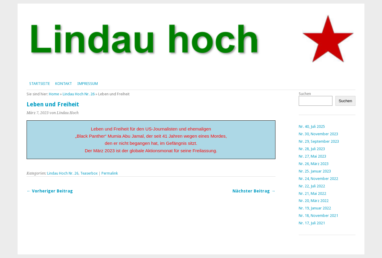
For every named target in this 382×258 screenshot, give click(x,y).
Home (54, 94)
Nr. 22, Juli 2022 (312, 186)
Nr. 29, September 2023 (319, 141)
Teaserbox (89, 173)
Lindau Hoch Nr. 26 (79, 94)
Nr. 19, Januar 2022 (315, 208)
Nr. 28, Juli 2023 (312, 149)
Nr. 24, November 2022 (318, 178)
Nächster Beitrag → (253, 191)
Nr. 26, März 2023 (314, 163)
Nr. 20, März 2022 (314, 200)
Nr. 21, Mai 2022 (312, 193)
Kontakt (63, 83)
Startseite (39, 83)
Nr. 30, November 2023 (318, 134)
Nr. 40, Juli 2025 (312, 126)
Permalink (109, 173)
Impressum (87, 83)
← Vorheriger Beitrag (50, 191)
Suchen (305, 93)
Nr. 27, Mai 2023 (312, 156)
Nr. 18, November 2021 (318, 215)
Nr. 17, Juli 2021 (312, 223)
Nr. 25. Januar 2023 (315, 171)
